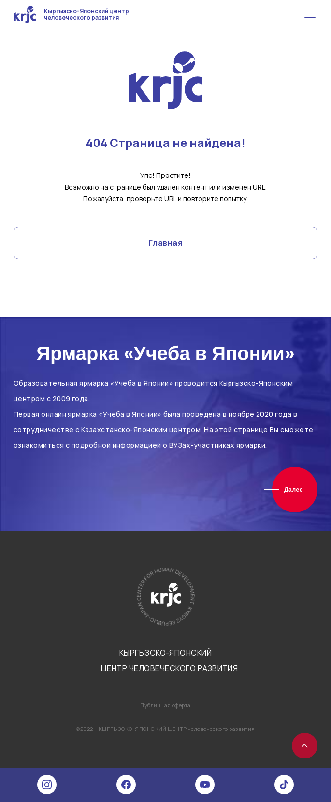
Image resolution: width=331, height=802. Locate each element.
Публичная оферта (165, 705)
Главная (165, 242)
